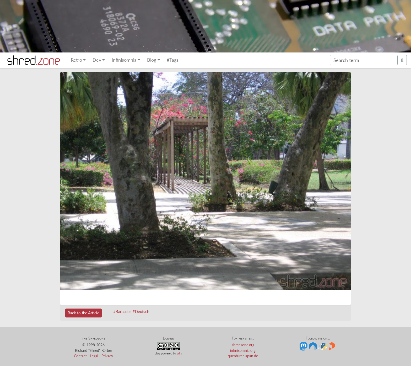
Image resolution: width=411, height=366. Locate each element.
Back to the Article (83, 312)
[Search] (362, 60)
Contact (80, 356)
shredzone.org (243, 345)
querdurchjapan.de (243, 356)
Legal (94, 356)
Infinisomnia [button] (124, 60)
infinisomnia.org (243, 350)
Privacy (107, 356)
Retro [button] (76, 60)
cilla (179, 353)
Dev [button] (97, 60)
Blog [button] (151, 60)
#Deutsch (141, 311)
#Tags (173, 60)
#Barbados (122, 311)
